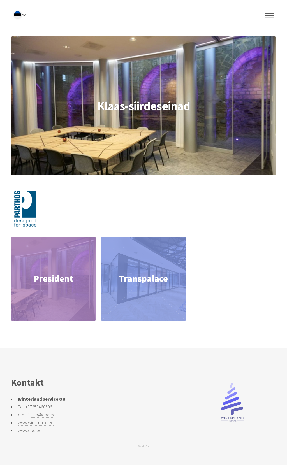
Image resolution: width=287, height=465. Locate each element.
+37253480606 (39, 407)
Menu (269, 15)
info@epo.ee (43, 414)
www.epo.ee (29, 430)
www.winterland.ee (36, 422)
